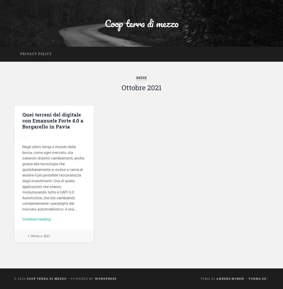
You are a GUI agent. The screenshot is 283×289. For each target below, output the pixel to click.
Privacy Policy (36, 54)
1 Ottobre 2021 (39, 236)
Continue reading (36, 219)
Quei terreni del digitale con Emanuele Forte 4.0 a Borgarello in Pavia (52, 120)
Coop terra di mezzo (142, 23)
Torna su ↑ (258, 278)
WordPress (105, 278)
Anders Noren (230, 278)
